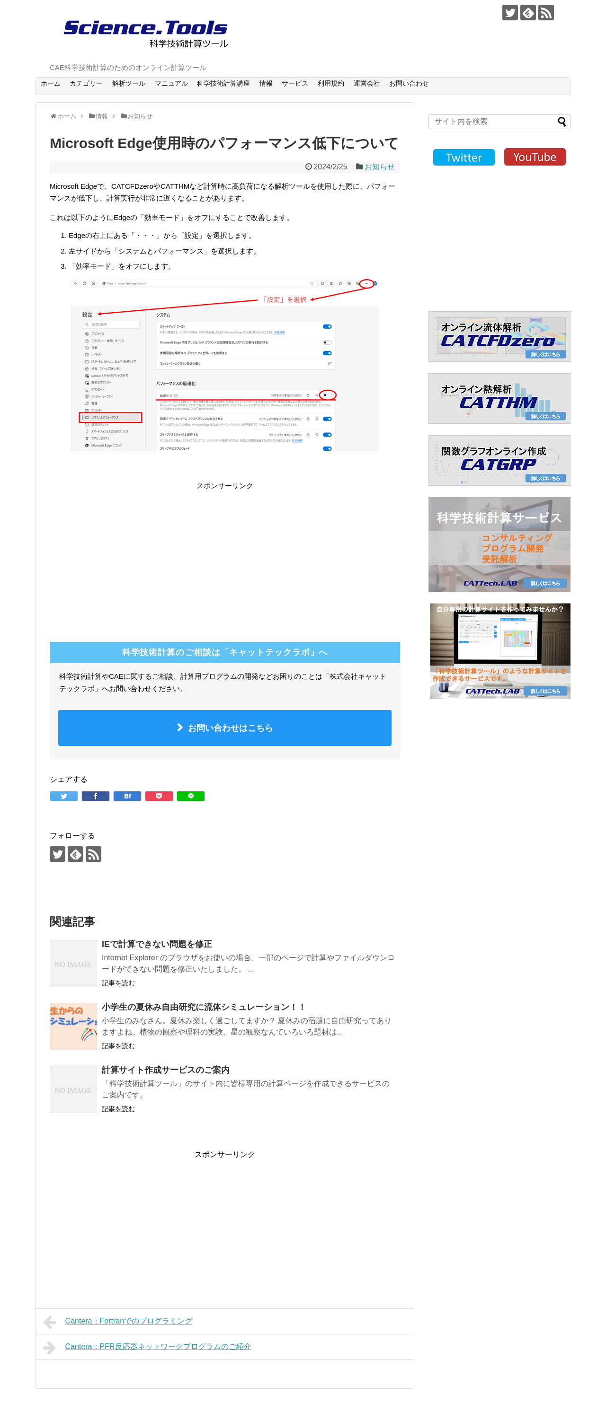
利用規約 (331, 83)
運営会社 (367, 83)
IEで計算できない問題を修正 (157, 944)
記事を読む (118, 983)
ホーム (51, 83)
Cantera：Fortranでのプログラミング (117, 1322)
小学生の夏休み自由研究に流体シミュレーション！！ (204, 1007)
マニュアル (171, 83)
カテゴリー (86, 83)
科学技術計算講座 (223, 83)
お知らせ (380, 167)
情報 (266, 83)
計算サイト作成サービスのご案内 (166, 1070)
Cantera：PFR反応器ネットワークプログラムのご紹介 (147, 1347)
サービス (295, 83)
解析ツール (128, 83)
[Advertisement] (129, 557)
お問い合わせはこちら (230, 728)
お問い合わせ (409, 83)
